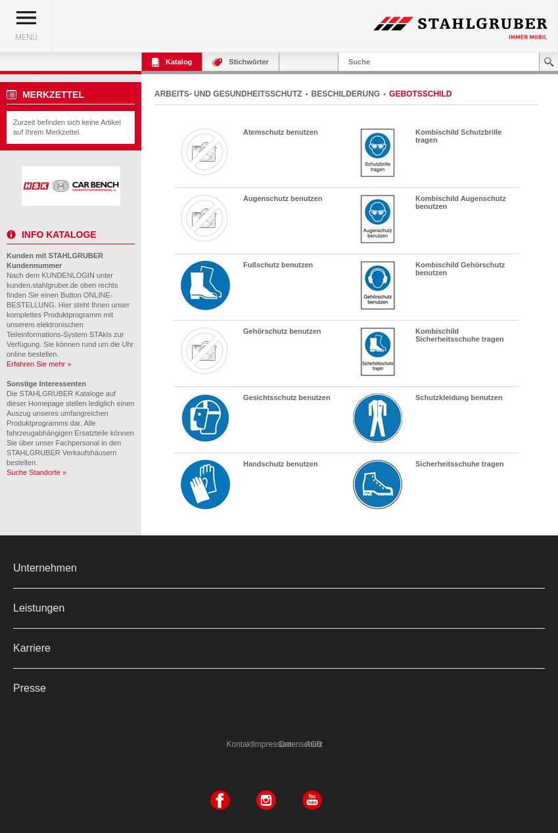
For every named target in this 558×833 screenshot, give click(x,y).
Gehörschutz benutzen (282, 331)
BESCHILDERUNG (346, 94)
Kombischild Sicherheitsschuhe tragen (459, 335)
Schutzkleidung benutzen (459, 397)
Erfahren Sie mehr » (39, 364)
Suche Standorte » (36, 472)
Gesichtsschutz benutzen (287, 397)
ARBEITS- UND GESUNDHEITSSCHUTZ (228, 94)
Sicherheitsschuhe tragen (459, 464)
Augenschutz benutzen (282, 198)
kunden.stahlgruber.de (42, 285)
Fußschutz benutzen (278, 265)
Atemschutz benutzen (280, 132)
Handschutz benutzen (280, 464)
